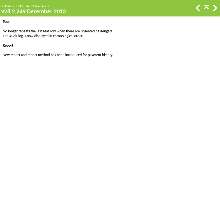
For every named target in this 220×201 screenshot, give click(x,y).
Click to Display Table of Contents (25, 6)
